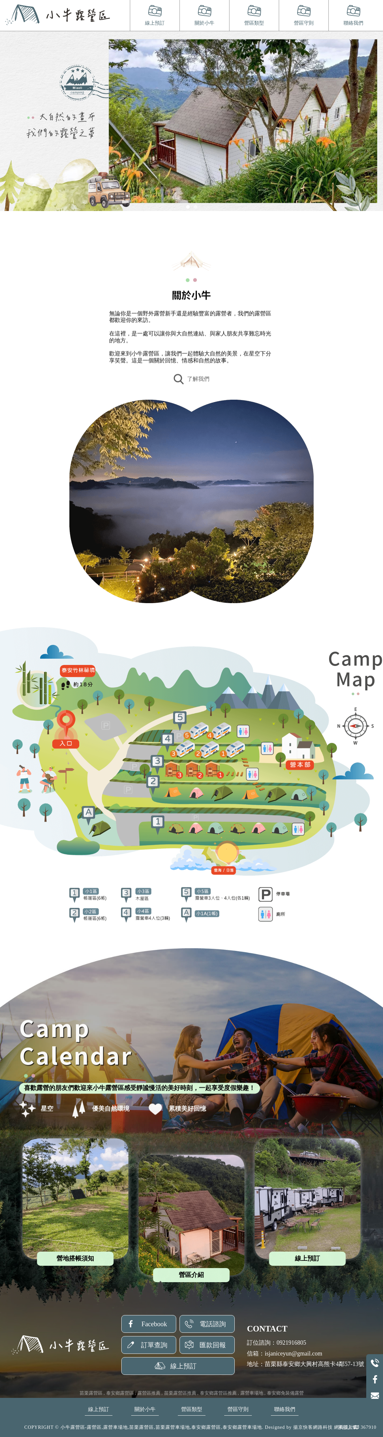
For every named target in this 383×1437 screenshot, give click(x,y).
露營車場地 (251, 1393)
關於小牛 (204, 23)
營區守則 (304, 23)
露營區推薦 (148, 1393)
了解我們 (191, 382)
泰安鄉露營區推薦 (218, 1393)
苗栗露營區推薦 (180, 1393)
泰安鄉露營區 (120, 1393)
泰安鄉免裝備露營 (285, 1393)
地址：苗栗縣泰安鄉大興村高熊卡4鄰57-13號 (305, 1364)
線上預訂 (155, 23)
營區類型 (254, 23)
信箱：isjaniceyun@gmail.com (284, 1353)
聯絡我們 (353, 23)
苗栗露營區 (91, 1393)
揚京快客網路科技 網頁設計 (323, 1427)
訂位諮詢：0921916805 (276, 1342)
